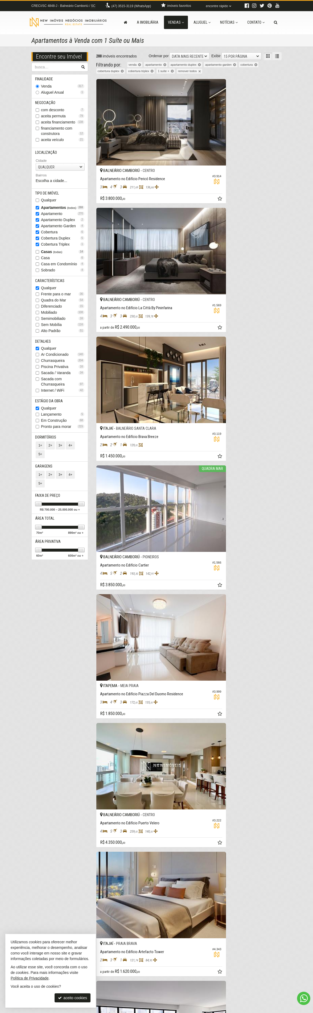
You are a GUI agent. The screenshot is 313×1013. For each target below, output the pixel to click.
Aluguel (202, 22)
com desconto (62, 111)
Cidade (41, 162)
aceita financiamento (62, 123)
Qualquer (48, 203)
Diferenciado (62, 309)
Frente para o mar (62, 297)
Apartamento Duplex (62, 222)
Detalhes (43, 345)
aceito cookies (72, 998)
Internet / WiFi (62, 394)
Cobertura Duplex (62, 241)
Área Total (45, 508)
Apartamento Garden (62, 228)
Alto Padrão (62, 334)
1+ (40, 451)
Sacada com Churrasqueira (62, 385)
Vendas (176, 22)
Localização (46, 154)
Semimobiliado (62, 322)
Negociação (46, 104)
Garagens (44, 463)
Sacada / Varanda (62, 377)
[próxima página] (268, 919)
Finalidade (44, 79)
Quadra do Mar (62, 303)
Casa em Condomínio (62, 266)
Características (50, 284)
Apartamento (62, 216)
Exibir (216, 56)
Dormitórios (46, 442)
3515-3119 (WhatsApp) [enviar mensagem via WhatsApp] (131, 6)
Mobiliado (62, 315)
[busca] (275, 22)
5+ (79, 451)
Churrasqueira (62, 364)
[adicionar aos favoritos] (181, 173)
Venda (62, 87)
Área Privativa (48, 531)
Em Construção (62, 425)
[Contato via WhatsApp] (303, 998)
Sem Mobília (62, 328)
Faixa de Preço (48, 484)
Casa (62, 260)
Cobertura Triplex (62, 247)
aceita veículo (62, 141)
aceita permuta (62, 117)
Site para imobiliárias (249, 1009)
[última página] (277, 919)
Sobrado (62, 273)
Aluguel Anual (62, 93)
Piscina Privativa (62, 371)
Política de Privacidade (184, 1009)
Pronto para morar (62, 431)
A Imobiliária (147, 22)
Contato (256, 22)
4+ (69, 451)
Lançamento (62, 419)
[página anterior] (206, 919)
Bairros (41, 177)
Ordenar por (159, 56)
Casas (62, 254)
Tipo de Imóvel (47, 195)
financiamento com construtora (62, 132)
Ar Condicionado (62, 358)
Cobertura (62, 235)
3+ (59, 451)
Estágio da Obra (49, 405)
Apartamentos (62, 210)
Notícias (229, 22)
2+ (50, 451)
